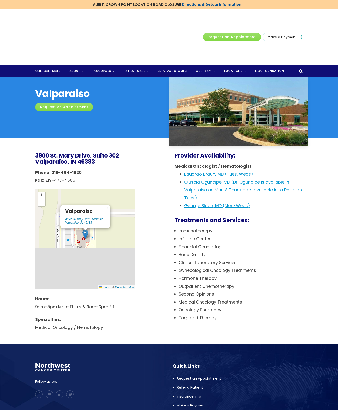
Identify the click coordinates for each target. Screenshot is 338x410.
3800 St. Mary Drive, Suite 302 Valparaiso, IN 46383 (84, 187)
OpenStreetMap (124, 253)
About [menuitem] (74, 37)
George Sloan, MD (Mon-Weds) (217, 172)
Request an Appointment (232, 20)
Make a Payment (282, 20)
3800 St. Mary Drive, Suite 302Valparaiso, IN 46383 (77, 125)
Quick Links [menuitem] (186, 333)
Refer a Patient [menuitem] (190, 354)
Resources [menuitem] (102, 37)
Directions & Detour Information (211, 4)
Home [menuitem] (227, 401)
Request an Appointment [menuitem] (199, 345)
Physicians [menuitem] (248, 401)
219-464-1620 (66, 139)
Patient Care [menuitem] (134, 37)
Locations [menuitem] (233, 37)
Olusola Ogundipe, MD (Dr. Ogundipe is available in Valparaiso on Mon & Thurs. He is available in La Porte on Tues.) (243, 157)
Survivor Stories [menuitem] (172, 37)
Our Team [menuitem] (203, 37)
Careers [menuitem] (296, 401)
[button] (85, 201)
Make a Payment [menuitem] (191, 372)
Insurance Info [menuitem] (189, 363)
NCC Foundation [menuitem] (269, 37)
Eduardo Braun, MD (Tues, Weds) (218, 141)
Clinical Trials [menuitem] (47, 37)
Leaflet (104, 253)
